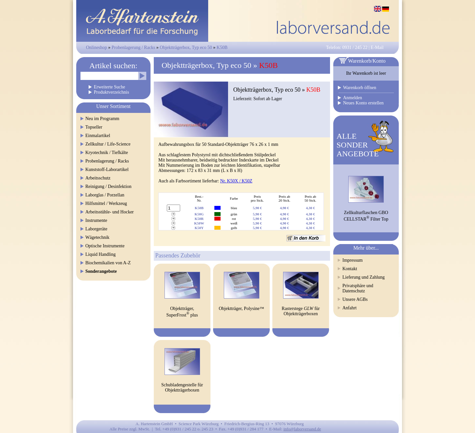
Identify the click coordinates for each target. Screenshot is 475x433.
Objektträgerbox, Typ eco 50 (186, 47)
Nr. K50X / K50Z (236, 180)
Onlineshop (96, 47)
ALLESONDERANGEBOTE (358, 145)
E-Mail (377, 47)
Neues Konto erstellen (363, 103)
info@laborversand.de (302, 428)
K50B (222, 47)
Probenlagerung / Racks (133, 47)
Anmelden (352, 97)
